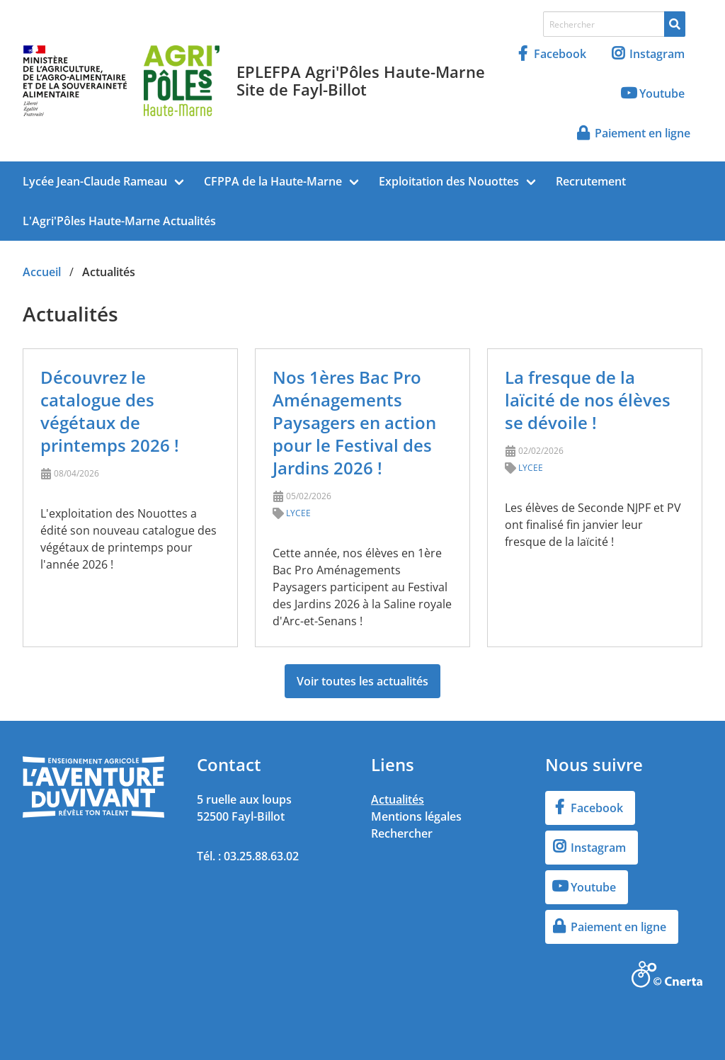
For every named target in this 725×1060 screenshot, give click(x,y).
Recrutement (591, 181)
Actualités (397, 799)
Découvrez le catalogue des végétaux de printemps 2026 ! (109, 411)
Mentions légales (416, 816)
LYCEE (298, 513)
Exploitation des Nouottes (449, 181)
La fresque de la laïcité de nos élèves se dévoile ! (587, 399)
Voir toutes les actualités (362, 681)
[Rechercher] (674, 24)
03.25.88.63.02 (261, 856)
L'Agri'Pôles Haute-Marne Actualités (119, 221)
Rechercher (402, 833)
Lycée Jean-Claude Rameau (95, 181)
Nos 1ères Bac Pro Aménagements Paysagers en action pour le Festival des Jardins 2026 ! (354, 422)
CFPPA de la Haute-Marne (273, 181)
